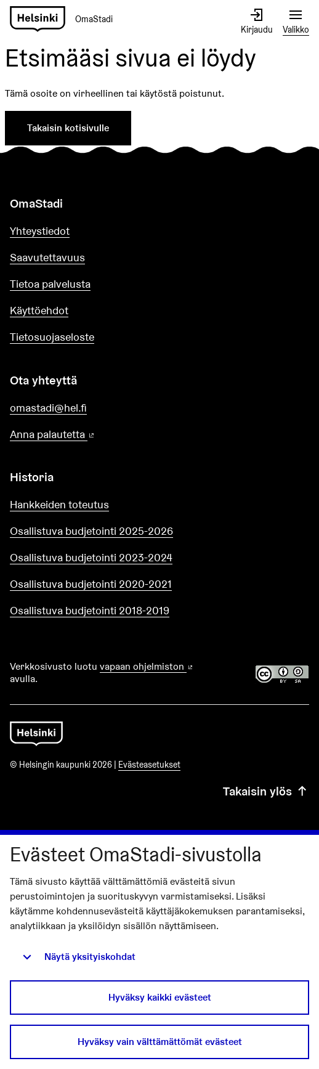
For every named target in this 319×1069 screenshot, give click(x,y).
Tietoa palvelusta (50, 284)
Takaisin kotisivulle (68, 127)
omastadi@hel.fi (48, 407)
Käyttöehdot (39, 310)
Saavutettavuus (47, 257)
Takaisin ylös (266, 791)
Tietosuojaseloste (52, 337)
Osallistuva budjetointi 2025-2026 (91, 531)
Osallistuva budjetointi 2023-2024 (91, 557)
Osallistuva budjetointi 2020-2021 (91, 584)
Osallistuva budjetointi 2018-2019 (89, 610)
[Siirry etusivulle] (66, 19)
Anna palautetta (87, 434)
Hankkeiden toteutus (59, 504)
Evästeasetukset (149, 764)
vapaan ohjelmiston (147, 666)
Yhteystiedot (40, 231)
